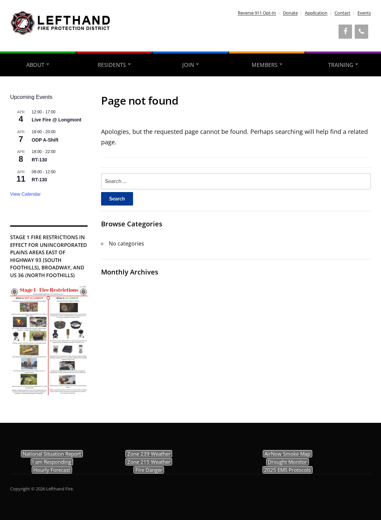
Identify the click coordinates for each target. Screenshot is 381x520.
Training (340, 65)
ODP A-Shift (45, 140)
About (35, 65)
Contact (342, 13)
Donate (290, 13)
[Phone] (361, 32)
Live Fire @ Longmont (56, 119)
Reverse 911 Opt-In (257, 13)
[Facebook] (345, 32)
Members (265, 65)
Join (188, 65)
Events (364, 13)
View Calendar (25, 194)
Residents (112, 65)
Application (316, 13)
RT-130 (39, 159)
